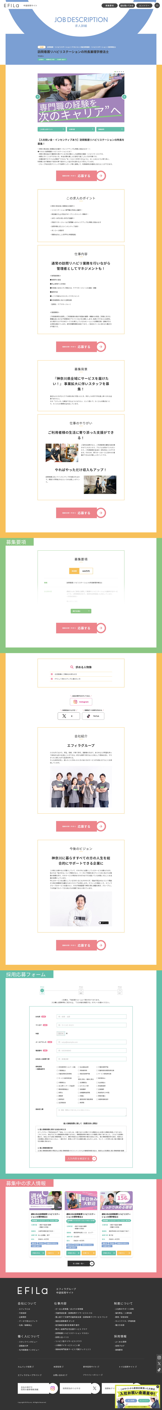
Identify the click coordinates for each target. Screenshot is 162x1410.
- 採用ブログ (119, 1345)
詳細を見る (36, 1253)
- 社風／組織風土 (25, 1325)
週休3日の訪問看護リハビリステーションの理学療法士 (45, 1215)
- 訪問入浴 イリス (61, 1337)
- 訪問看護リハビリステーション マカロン (71, 1333)
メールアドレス (41, 1042)
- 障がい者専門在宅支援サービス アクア (70, 1329)
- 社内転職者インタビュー (28, 1349)
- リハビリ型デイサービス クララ (68, 1341)
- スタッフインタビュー (27, 1341)
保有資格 (39, 1066)
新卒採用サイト (90, 1366)
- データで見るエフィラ (27, 1321)
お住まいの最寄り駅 (42, 1059)
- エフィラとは (24, 1309)
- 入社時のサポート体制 (124, 1309)
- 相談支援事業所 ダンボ (64, 1321)
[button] (115, 71)
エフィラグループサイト (28, 1375)
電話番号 (39, 1050)
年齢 (37, 1033)
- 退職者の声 (23, 1345)
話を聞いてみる (127, 5)
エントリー (144, 5)
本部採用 (57, 1366)
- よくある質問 (120, 1341)
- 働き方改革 (119, 1325)
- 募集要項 (118, 1349)
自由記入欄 (39, 1109)
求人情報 (131, 1400)
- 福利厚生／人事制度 (123, 1313)
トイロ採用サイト (126, 1366)
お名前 (38, 1016)
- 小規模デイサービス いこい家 (67, 1345)
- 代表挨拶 (22, 1313)
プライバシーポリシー (91, 1375)
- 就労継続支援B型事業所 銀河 (66, 1325)
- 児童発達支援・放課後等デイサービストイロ (73, 1313)
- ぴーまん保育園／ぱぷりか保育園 (68, 1309)
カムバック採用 (24, 1366)
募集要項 (109, 5)
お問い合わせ (59, 1375)
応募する (51, 1253)
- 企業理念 (22, 1317)
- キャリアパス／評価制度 (125, 1321)
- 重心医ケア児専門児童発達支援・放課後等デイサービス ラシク (81, 1317)
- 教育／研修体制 (121, 1317)
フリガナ (39, 1025)
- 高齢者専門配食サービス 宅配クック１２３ (72, 1349)
